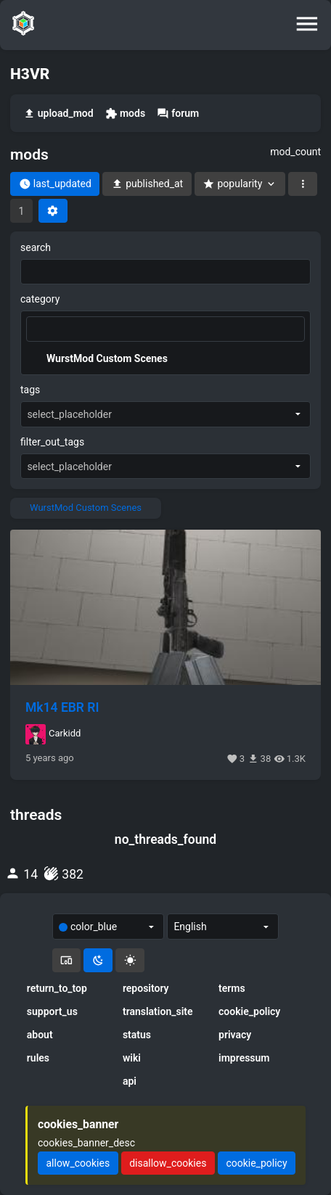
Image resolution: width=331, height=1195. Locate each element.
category (40, 299)
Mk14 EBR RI (62, 707)
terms (231, 988)
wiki (132, 1058)
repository (146, 988)
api (129, 1081)
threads (36, 815)
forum (178, 113)
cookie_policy (249, 1011)
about (40, 1034)
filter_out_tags (52, 442)
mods (125, 113)
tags (30, 389)
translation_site (158, 1011)
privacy (234, 1034)
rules (38, 1058)
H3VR (29, 74)
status (137, 1034)
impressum (244, 1058)
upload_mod (58, 113)
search (35, 247)
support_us (52, 1011)
